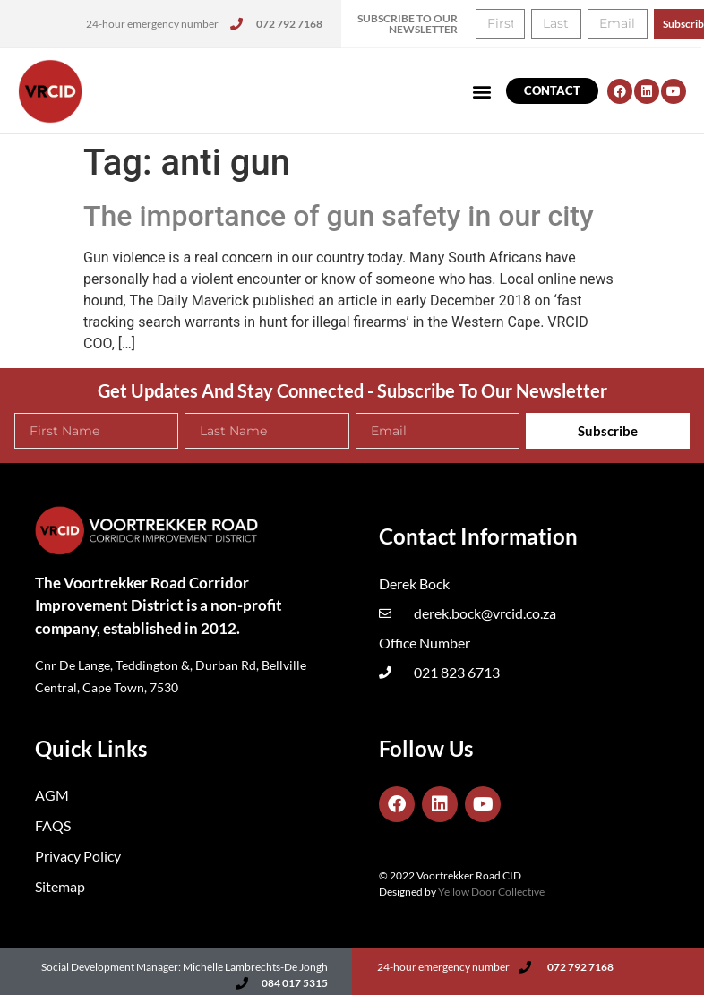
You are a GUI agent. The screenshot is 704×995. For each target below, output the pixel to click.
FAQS (53, 825)
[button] (482, 91)
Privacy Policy (78, 855)
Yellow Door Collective (491, 891)
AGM (52, 794)
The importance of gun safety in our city (338, 216)
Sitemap (60, 886)
